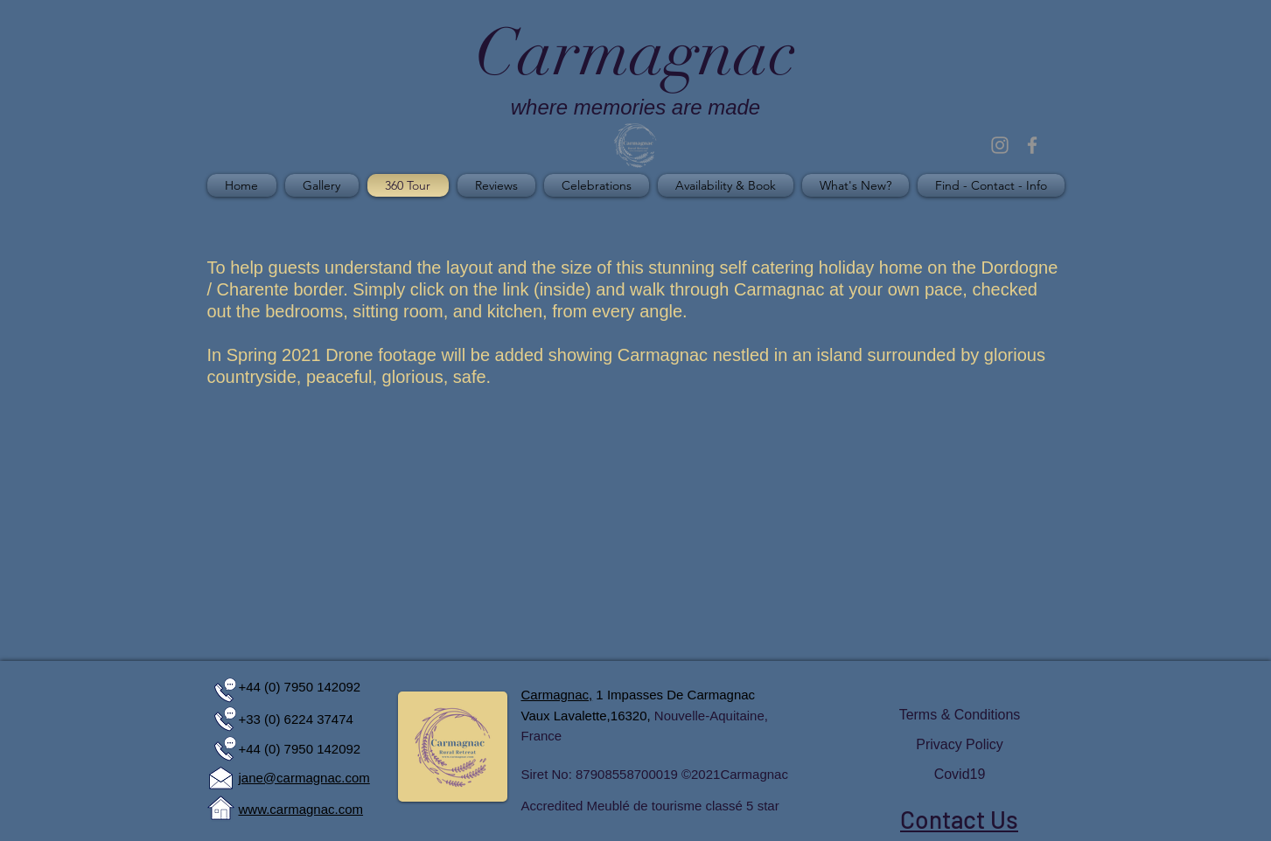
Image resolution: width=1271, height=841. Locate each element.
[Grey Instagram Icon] (999, 145)
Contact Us (959, 819)
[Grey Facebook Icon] (1032, 145)
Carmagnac (754, 774)
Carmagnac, (557, 694)
